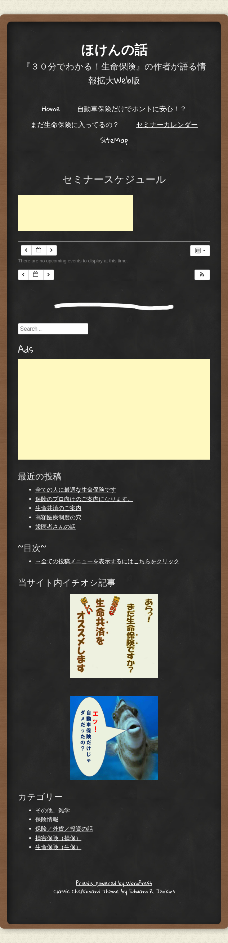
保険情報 (46, 819)
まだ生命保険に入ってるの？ (74, 124)
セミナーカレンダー (167, 124)
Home (51, 108)
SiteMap (114, 140)
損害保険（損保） (58, 838)
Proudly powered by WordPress (114, 883)
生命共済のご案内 (58, 508)
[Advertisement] (75, 213)
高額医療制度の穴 (58, 517)
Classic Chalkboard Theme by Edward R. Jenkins (114, 891)
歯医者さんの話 (55, 526)
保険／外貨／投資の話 (64, 828)
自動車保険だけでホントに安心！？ (132, 108)
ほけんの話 (114, 49)
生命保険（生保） (58, 847)
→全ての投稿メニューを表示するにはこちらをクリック (107, 561)
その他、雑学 (52, 810)
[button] (202, 275)
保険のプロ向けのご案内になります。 (84, 499)
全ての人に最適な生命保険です (75, 489)
